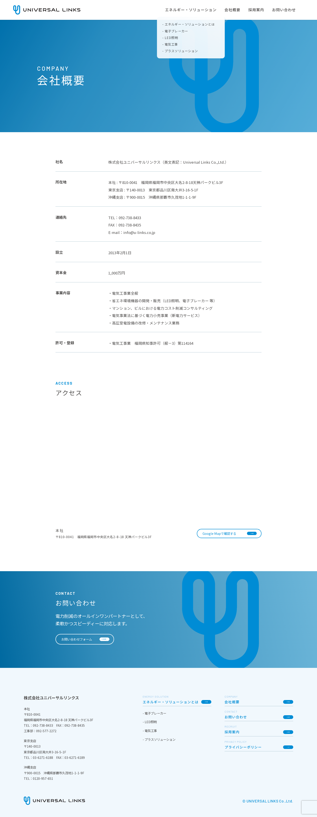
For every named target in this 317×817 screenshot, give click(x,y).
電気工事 (150, 730)
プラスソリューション (159, 739)
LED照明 (150, 721)
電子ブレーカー (155, 713)
